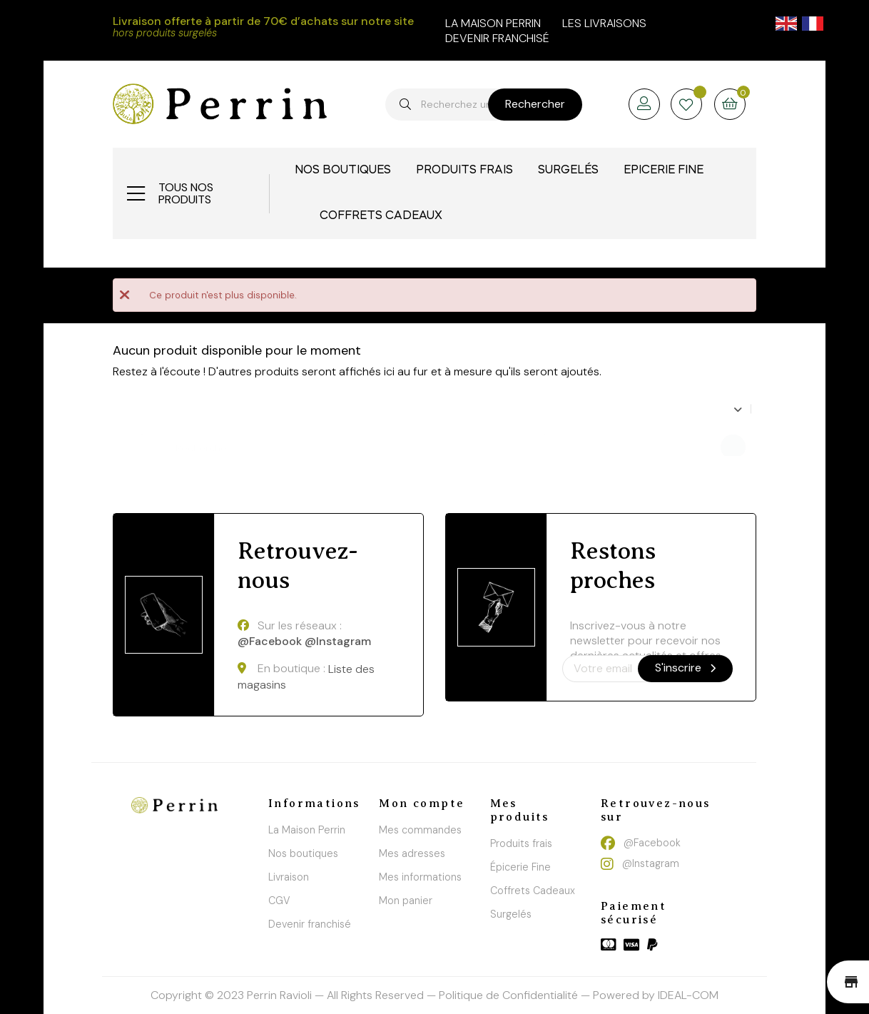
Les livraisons (604, 23)
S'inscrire (685, 667)
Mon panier (405, 900)
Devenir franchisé (497, 38)
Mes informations (420, 877)
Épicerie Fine (520, 867)
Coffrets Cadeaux (532, 890)
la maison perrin (493, 23)
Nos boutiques (303, 853)
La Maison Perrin (306, 829)
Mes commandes (420, 829)
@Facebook (270, 641)
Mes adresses (412, 853)
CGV (279, 900)
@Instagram (338, 641)
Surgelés (511, 914)
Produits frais (521, 843)
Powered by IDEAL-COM (655, 995)
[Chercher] (343, 441)
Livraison (288, 877)
